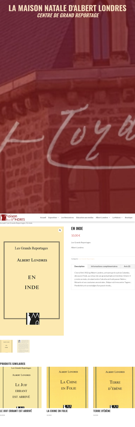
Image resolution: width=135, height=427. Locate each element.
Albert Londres (102, 217)
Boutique (128, 217)
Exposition (52, 217)
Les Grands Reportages (16, 223)
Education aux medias (84, 217)
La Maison (117, 217)
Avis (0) (127, 266)
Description (79, 266)
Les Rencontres (67, 217)
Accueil (43, 217)
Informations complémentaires (104, 266)
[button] (60, 230)
